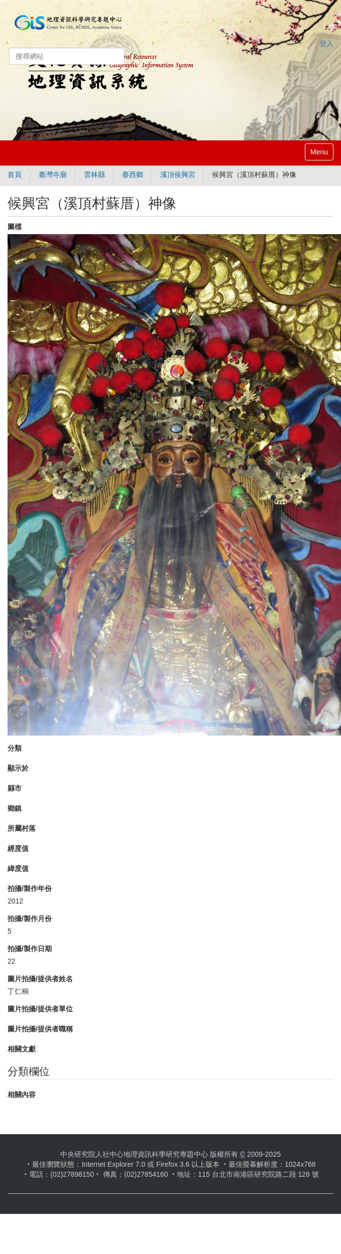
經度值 (18, 848)
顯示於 (18, 768)
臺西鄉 (132, 174)
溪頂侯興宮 (177, 174)
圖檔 (15, 227)
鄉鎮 (15, 808)
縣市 (15, 788)
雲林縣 (94, 174)
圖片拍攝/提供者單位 (40, 1009)
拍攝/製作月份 (30, 919)
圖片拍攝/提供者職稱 (40, 1029)
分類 (15, 748)
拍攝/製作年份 (30, 888)
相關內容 (22, 1095)
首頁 (15, 174)
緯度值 (18, 868)
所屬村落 (22, 828)
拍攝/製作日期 (30, 949)
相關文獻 (22, 1049)
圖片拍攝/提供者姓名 (40, 979)
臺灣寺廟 (53, 174)
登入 (326, 44)
